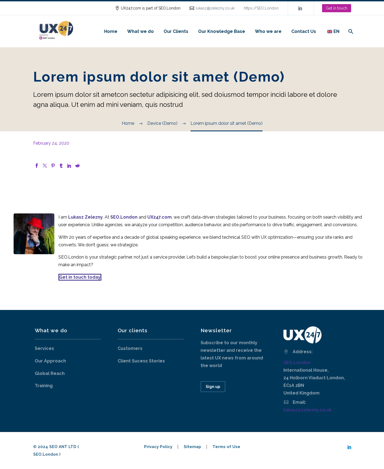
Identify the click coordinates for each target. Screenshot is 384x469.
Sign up (213, 386)
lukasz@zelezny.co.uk (215, 8)
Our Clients (176, 31)
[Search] (350, 31)
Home (110, 31)
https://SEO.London (261, 8)
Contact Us (303, 31)
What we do (140, 31)
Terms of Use (226, 447)
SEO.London (297, 362)
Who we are (268, 31)
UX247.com (159, 217)
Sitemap (192, 447)
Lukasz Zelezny (85, 217)
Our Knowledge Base (221, 31)
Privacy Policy (158, 447)
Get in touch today (80, 277)
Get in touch (336, 8)
